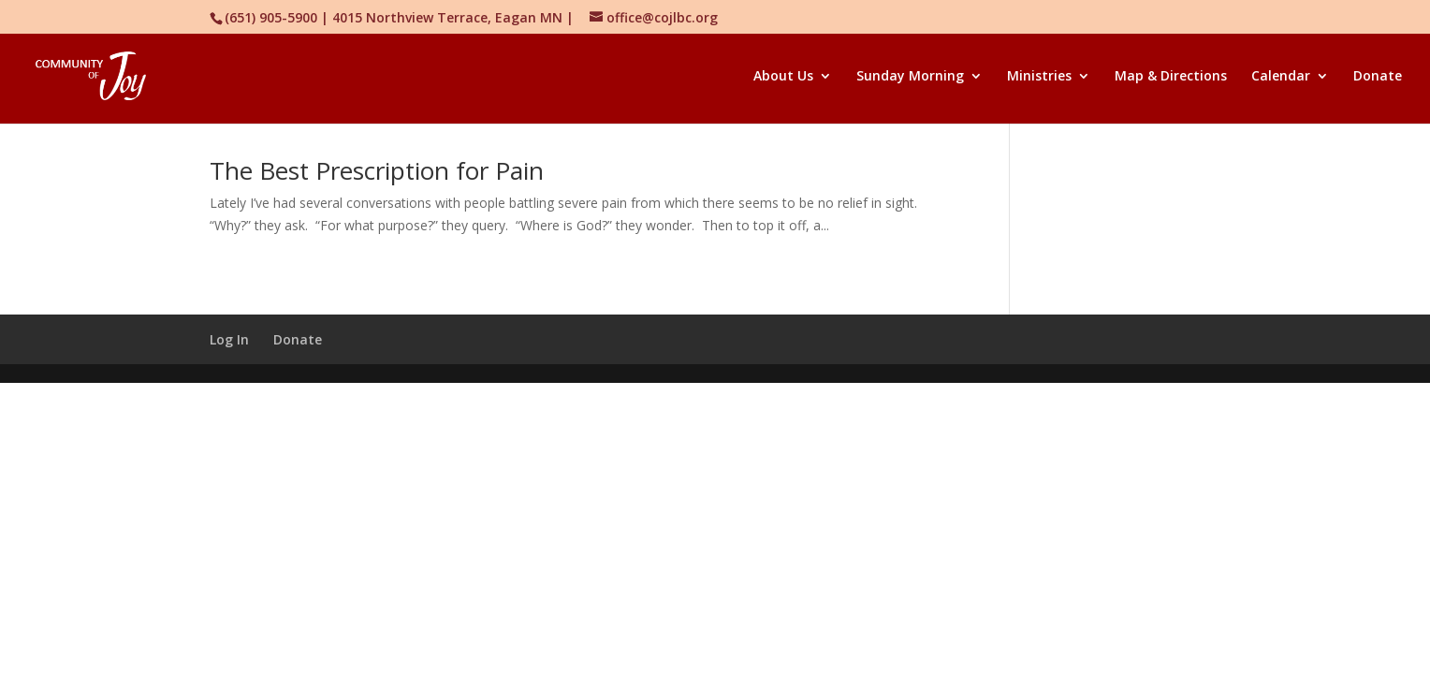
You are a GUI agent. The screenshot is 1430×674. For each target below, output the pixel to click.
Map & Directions (1171, 76)
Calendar (1280, 76)
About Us (783, 76)
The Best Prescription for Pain (377, 170)
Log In (229, 339)
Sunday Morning (910, 76)
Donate (1377, 76)
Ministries (1039, 76)
